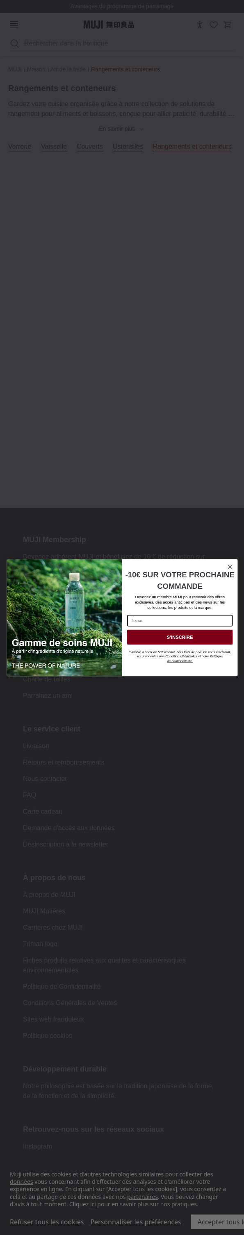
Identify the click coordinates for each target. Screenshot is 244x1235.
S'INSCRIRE (179, 637)
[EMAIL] (180, 620)
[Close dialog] (230, 567)
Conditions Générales (181, 656)
